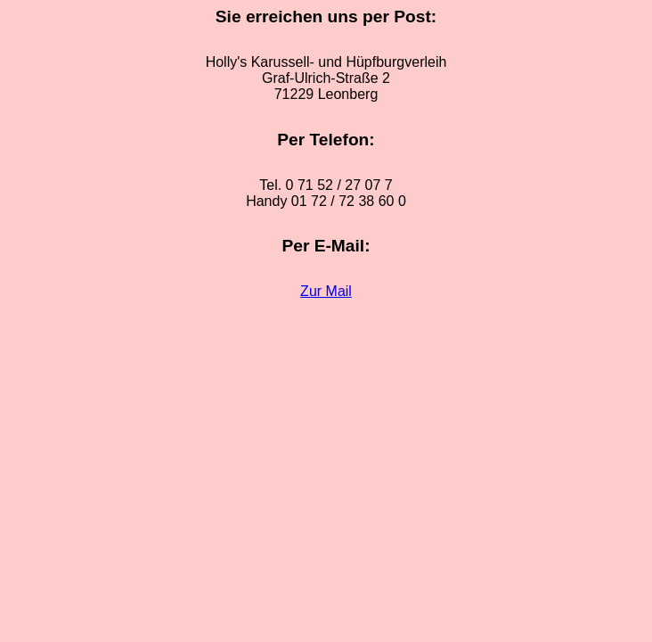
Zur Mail (326, 291)
